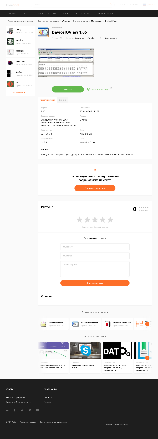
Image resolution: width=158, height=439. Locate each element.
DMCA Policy (11, 422)
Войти (122, 5)
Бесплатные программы (48, 21)
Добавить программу (15, 397)
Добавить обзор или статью (18, 402)
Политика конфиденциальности (53, 422)
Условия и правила (28, 422)
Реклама (47, 402)
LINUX (40, 13)
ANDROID (67, 13)
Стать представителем (95, 188)
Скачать (68, 89)
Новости (85, 13)
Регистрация (132, 5)
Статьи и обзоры (105, 13)
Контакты (48, 397)
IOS (54, 13)
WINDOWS (12, 13)
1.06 (57, 38)
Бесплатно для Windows (85, 38)
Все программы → (20, 92)
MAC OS (27, 13)
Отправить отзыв (95, 283)
